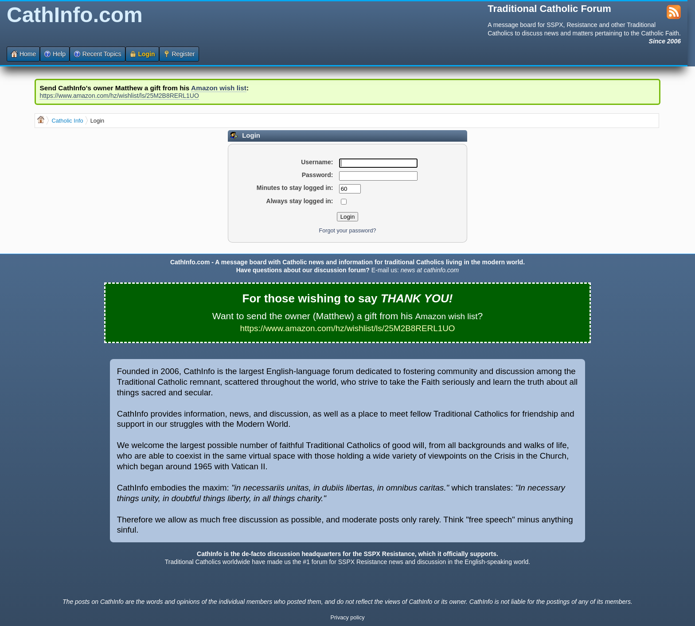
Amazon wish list (218, 88)
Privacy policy (348, 617)
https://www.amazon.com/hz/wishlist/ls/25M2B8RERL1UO (119, 95)
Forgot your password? (347, 231)
